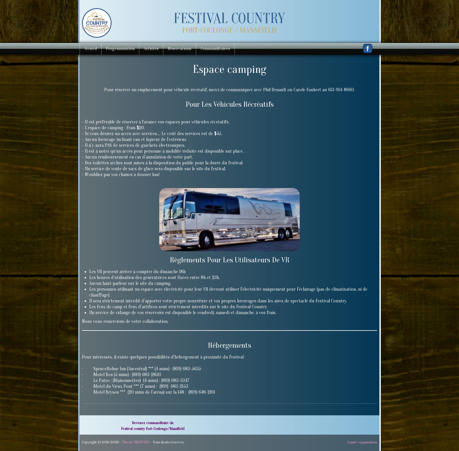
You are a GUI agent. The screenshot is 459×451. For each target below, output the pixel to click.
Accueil (90, 48)
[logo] (229, 24)
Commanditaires (215, 48)
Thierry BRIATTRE (136, 442)
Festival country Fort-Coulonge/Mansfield (152, 428)
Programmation (120, 48)
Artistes (151, 48)
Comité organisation (362, 442)
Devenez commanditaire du (152, 423)
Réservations (179, 48)
